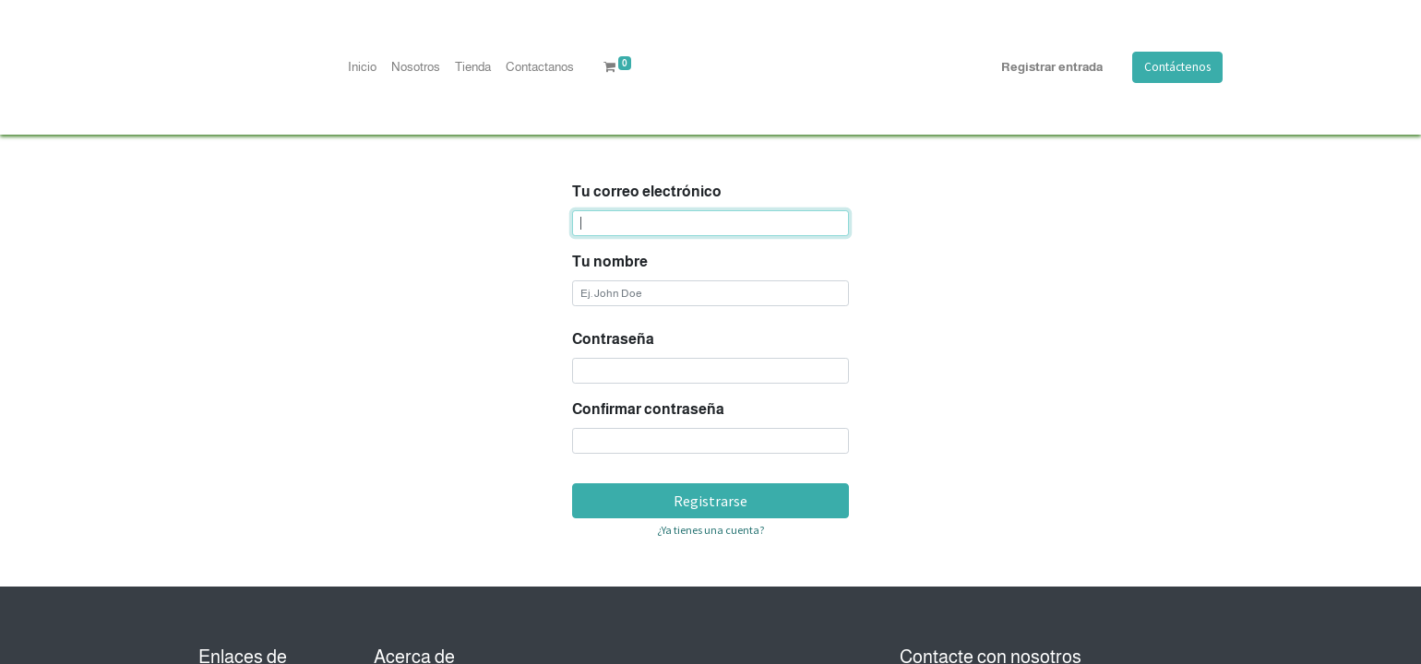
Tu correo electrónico (647, 191)
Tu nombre (610, 261)
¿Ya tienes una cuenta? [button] (710, 530)
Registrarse (710, 501)
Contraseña (613, 339)
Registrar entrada (1052, 67)
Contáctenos (1177, 67)
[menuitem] (362, 67)
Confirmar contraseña (648, 409)
